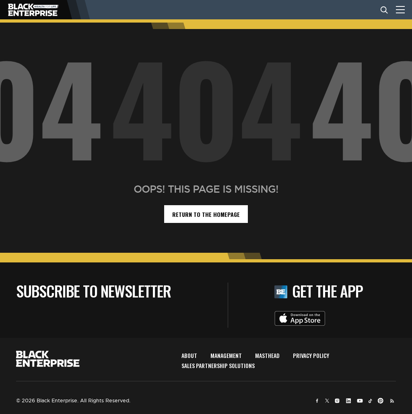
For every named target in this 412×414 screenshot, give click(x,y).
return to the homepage (206, 214)
